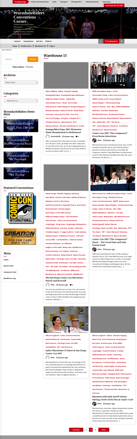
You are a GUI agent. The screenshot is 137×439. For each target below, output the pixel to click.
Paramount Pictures (117, 114)
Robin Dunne (79, 110)
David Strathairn (109, 351)
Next (104, 430)
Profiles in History (53, 255)
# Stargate (63, 2)
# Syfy (54, 2)
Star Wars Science (76, 263)
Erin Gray (63, 228)
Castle (115, 91)
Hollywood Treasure (67, 236)
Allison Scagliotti (52, 335)
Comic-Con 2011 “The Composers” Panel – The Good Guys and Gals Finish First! (110, 242)
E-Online (120, 351)
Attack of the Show (63, 197)
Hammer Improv (52, 236)
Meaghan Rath (114, 374)
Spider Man (101, 122)
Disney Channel (115, 99)
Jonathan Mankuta (53, 243)
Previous (76, 430)
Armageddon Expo (53, 95)
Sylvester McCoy (52, 126)
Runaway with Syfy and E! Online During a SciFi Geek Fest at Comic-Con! (112, 398)
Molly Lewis (67, 247)
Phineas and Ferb (99, 118)
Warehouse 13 (72, 126)
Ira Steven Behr (109, 362)
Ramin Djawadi (113, 118)
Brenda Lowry (106, 343)
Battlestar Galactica (54, 205)
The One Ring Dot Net (77, 266)
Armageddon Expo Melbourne (72, 95)
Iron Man (104, 110)
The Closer (115, 122)
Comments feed (10, 272)
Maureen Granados (99, 374)
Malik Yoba (119, 370)
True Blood (123, 126)
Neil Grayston (51, 343)
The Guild (54, 266)
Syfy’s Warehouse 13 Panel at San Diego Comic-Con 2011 (66, 352)
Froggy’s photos (67, 232)
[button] (100, 41)
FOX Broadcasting (112, 103)
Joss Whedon (66, 243)
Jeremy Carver (121, 366)
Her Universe (97, 362)
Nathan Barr (113, 110)
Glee (109, 106)
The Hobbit (63, 266)
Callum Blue (70, 99)
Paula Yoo (74, 251)
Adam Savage (51, 193)
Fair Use (39, 41)
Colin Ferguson (98, 347)
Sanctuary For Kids (62, 114)
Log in (6, 259)
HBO (113, 106)
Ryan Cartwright (122, 378)
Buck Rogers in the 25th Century (58, 213)
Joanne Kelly (76, 339)
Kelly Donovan (51, 106)
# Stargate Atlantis (92, 2)
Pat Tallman (64, 251)
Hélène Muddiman (123, 106)
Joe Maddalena (62, 239)
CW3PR (95, 99)
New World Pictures (100, 114)
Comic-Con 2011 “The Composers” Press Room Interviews (110, 134)
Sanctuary (50, 114)
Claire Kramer (51, 220)
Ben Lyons (96, 343)
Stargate (64, 118)
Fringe (94, 209)
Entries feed (8, 266)
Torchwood (65, 270)
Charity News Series (53, 103)
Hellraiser (96, 110)
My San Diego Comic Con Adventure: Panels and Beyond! (64, 279)
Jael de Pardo (97, 366)
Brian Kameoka (52, 209)
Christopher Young (99, 95)
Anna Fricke (96, 339)
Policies (48, 41)
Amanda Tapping (71, 91)
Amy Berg (75, 193)
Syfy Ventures (97, 389)
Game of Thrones (99, 106)
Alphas (60, 91)
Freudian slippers (52, 232)
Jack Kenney (65, 339)
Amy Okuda (50, 197)
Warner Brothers (110, 130)
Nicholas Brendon (52, 110)
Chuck (64, 103)
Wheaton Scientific (64, 274)
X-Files (81, 126)
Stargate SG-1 (75, 118)
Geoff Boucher (113, 358)
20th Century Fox (99, 193)
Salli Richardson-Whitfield (102, 381)
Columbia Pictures (115, 197)
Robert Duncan (125, 118)
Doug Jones (60, 224)
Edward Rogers (98, 103)
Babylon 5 (49, 201)
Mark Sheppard (64, 106)
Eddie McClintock (52, 228)
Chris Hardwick (72, 216)
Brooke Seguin (64, 209)
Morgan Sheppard (78, 106)
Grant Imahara (80, 232)
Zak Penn (96, 393)
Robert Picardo (66, 110)
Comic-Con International (118, 95)
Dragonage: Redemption (76, 224)
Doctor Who (72, 103)
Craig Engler (50, 224)
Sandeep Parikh (52, 263)
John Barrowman (76, 239)
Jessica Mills (50, 239)
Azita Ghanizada (108, 339)
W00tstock (75, 270)
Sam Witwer (97, 385)
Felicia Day (79, 228)
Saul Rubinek (51, 347)
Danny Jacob (104, 99)
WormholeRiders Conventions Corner (29, 17)
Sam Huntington (120, 381)
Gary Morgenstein (99, 358)
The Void (62, 126)
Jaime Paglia (109, 366)
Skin (94, 122)
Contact (17, 41)
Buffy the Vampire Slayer (55, 99)
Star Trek (74, 114)
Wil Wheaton (78, 274)
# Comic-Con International (40, 2)
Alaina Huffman (51, 91)
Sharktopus (63, 263)
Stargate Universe (53, 122)
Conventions (28, 41)
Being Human (121, 339)
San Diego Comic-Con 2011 (66, 259)
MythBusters (78, 247)
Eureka (71, 228)
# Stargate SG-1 (76, 2)
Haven (122, 358)
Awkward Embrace (79, 197)
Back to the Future (61, 201)
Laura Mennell (108, 370)
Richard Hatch (66, 255)
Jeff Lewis (80, 236)
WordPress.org (10, 278)
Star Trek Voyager (53, 118)
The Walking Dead (53, 270)
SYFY (74, 122)
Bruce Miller (117, 343)
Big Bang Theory (69, 205)
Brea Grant (81, 205)
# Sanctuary (106, 2)
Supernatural (66, 122)
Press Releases (98, 378)
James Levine (97, 216)
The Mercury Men (111, 389)
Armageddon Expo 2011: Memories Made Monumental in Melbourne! (63, 131)
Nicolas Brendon (52, 251)
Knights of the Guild (54, 247)
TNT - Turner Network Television (105, 126)
